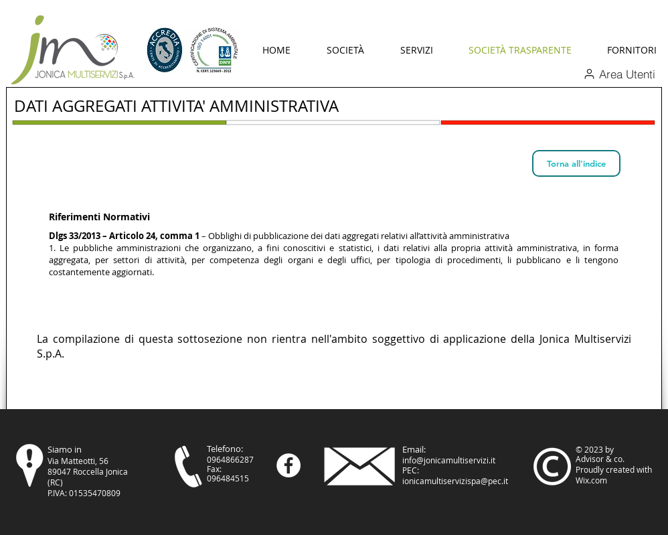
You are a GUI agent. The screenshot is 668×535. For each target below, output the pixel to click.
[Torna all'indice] (576, 163)
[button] (345, 50)
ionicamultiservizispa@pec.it (455, 480)
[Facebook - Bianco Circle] (288, 465)
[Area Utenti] (619, 73)
